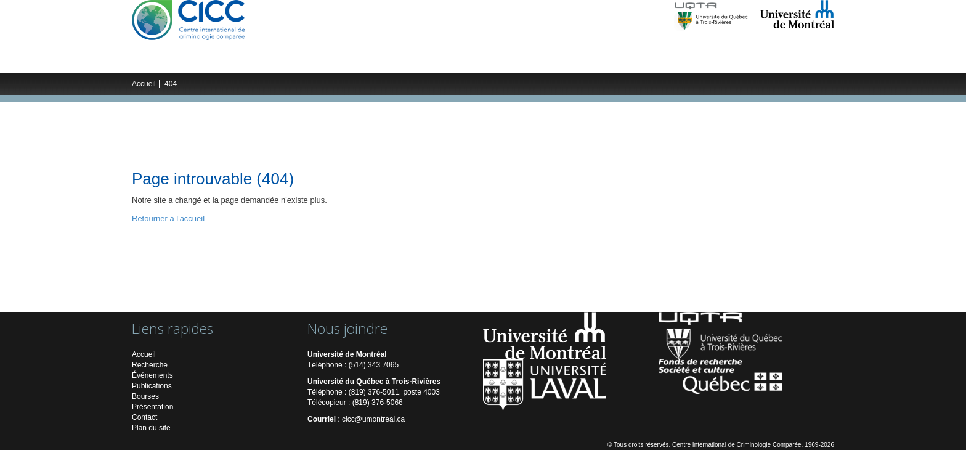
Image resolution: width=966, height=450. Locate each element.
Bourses (145, 396)
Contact (144, 417)
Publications (450, 60)
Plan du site (151, 427)
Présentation (152, 407)
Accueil (144, 84)
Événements (386, 60)
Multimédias (513, 60)
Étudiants (327, 60)
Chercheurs (270, 60)
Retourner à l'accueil (168, 218)
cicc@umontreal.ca (373, 419)
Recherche (211, 60)
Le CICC (160, 60)
